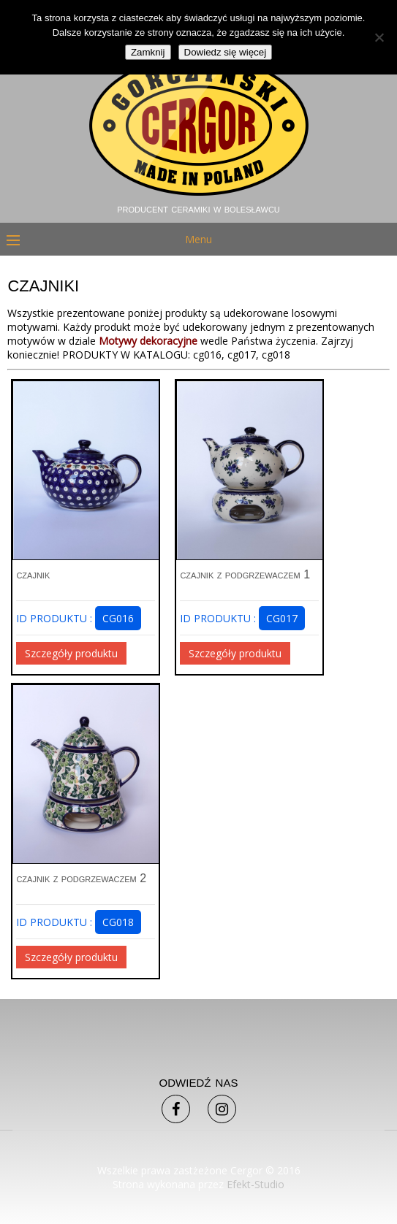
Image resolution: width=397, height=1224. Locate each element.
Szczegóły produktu (71, 653)
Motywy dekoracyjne (148, 341)
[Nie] (378, 37)
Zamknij (148, 52)
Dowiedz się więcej (225, 52)
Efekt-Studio (255, 1184)
